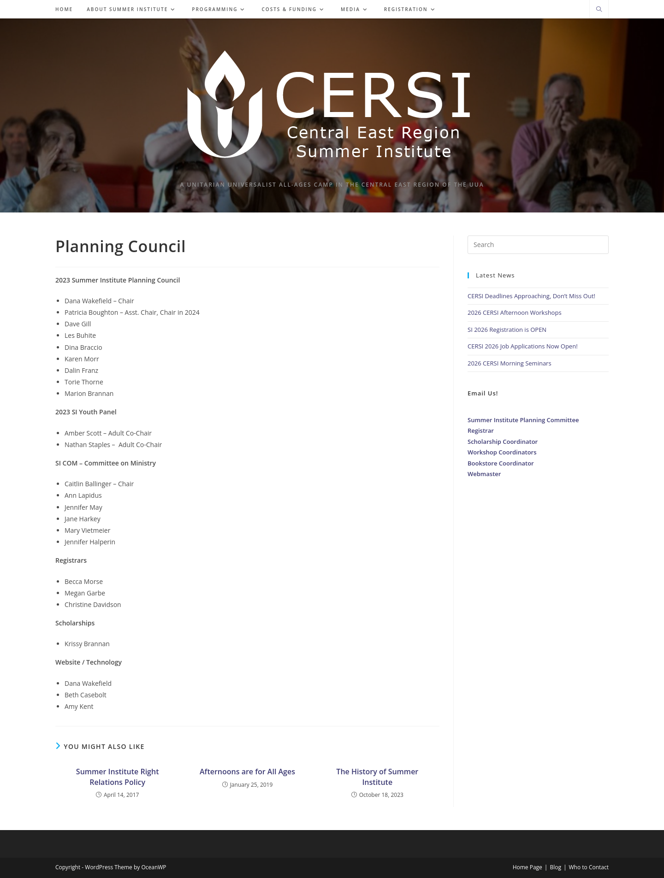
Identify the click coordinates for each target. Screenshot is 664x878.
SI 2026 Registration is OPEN (507, 329)
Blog (555, 867)
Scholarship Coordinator (503, 441)
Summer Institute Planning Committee (523, 420)
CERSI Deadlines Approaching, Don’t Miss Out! (531, 296)
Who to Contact (589, 867)
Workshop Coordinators (502, 452)
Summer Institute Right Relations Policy (117, 776)
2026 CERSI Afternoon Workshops (515, 312)
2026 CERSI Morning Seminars (509, 363)
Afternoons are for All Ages (247, 771)
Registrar (481, 430)
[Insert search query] (538, 245)
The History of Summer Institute (377, 776)
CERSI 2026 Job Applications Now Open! (523, 346)
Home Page (527, 867)
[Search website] (599, 10)
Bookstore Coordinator (501, 463)
